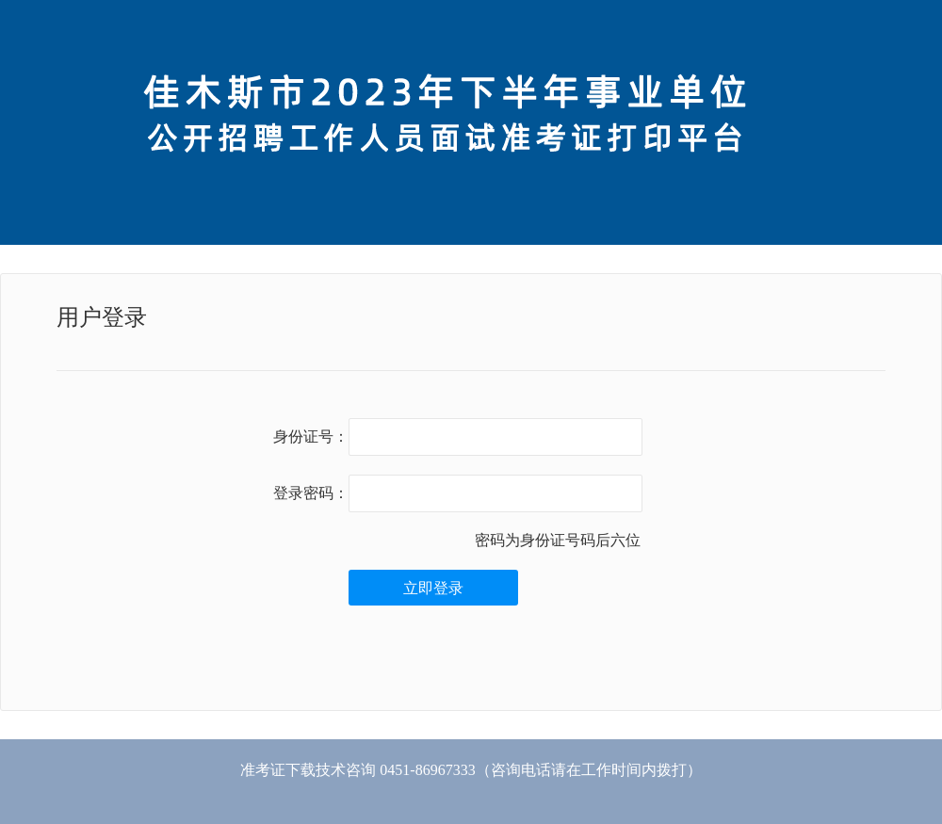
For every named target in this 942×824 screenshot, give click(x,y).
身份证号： (311, 436)
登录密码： (311, 493)
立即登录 (433, 588)
